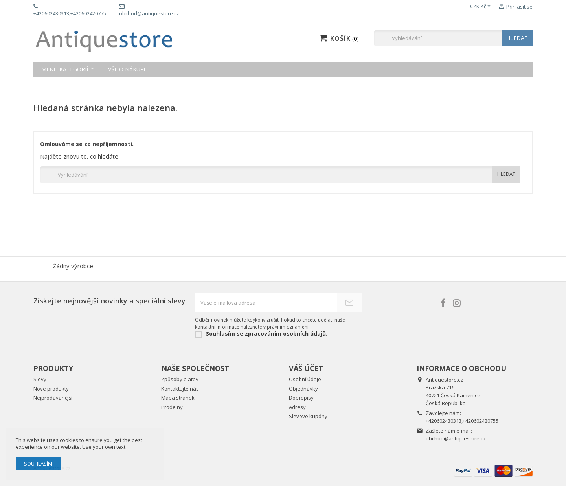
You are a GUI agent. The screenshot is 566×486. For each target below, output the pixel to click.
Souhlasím (38, 463)
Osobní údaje (305, 379)
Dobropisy (301, 397)
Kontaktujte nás (180, 388)
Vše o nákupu (128, 69)
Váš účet (306, 368)
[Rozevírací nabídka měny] (481, 6)
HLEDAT (517, 38)
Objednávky (303, 388)
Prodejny (172, 407)
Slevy (39, 379)
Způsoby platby (179, 379)
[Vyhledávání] (453, 38)
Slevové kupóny (308, 416)
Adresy (297, 407)
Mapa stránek (178, 397)
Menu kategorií (64, 69)
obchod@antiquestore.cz (456, 438)
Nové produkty (51, 388)
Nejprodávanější (52, 397)
